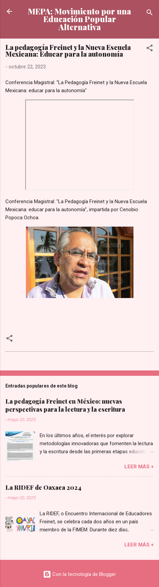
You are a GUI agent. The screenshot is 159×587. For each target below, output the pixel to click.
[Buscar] (150, 13)
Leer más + (139, 467)
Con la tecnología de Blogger (79, 574)
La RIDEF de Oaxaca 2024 (43, 487)
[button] (150, 49)
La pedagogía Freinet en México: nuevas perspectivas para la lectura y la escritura (65, 405)
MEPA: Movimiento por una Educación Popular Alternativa (79, 19)
